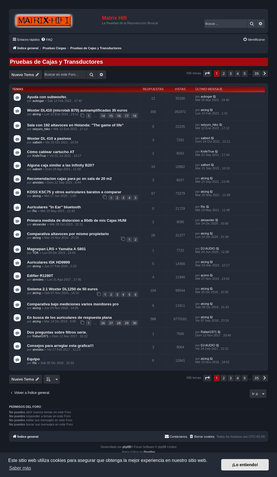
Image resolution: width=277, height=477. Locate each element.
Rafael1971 (40, 336)
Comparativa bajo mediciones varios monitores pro (73, 304)
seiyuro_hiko (41, 129)
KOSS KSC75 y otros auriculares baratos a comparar (74, 192)
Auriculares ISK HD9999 (48, 262)
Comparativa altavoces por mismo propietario (68, 234)
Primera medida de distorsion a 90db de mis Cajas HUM (76, 220)
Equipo (33, 359)
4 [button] (238, 73)
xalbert (37, 142)
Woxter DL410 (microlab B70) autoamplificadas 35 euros (77, 110)
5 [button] (245, 73)
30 (134, 323)
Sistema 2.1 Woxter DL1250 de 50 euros (62, 289)
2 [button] (224, 73)
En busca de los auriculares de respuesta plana (69, 317)
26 (103, 323)
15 (111, 116)
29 (127, 323)
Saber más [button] (20, 468)
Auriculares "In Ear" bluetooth (54, 207)
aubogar (38, 100)
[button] (207, 73)
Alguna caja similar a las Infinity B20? (60, 165)
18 (134, 116)
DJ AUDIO (208, 248)
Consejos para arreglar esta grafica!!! (60, 346)
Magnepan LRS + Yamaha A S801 (56, 249)
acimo (205, 275)
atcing (36, 114)
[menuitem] (46, 39)
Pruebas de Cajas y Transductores (56, 62)
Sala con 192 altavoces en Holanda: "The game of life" (75, 125)
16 (119, 116)
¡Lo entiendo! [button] (245, 464)
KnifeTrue (39, 155)
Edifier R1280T (40, 276)
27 (111, 323)
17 (127, 116)
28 (119, 323)
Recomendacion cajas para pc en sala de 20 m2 (69, 178)
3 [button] (231, 73)
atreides (38, 182)
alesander (39, 224)
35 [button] (257, 73)
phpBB (126, 447)
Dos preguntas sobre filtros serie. (57, 332)
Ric (34, 211)
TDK (35, 252)
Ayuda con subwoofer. (47, 97)
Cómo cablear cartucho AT (50, 152)
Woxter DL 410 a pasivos (49, 138)
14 (103, 116)
